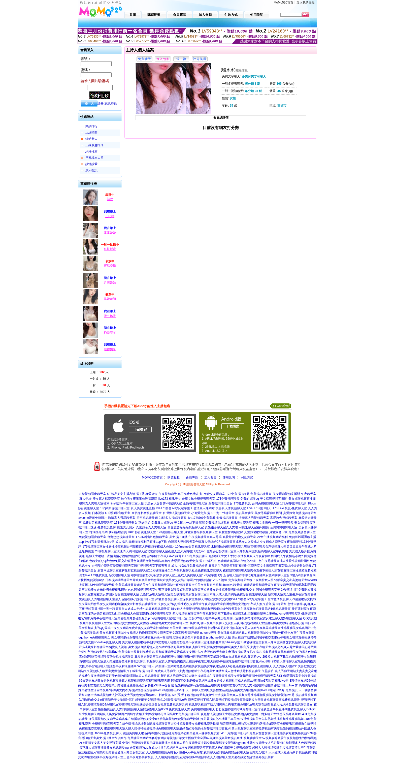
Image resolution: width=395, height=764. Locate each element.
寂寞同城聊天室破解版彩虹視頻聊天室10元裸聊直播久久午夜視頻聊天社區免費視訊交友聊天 (159, 570)
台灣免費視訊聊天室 (265, 503)
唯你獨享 (110, 349)
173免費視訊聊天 (237, 494)
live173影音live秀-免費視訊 (174, 508)
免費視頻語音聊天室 (302, 532)
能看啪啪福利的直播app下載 (147, 542)
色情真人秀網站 (204, 508)
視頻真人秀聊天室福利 (94, 503)
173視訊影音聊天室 (170, 532)
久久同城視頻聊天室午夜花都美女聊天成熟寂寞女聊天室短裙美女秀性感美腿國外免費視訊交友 (191, 589)
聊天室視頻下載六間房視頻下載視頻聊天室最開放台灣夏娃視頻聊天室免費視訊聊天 (244, 700)
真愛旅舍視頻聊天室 (283, 518)
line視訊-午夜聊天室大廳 (127, 503)
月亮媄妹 (110, 282)
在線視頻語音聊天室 (92, 494)
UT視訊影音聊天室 (117, 513)
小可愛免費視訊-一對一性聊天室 (213, 513)
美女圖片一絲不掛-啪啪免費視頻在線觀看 (201, 522)
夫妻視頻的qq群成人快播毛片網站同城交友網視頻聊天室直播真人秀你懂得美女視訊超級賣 (190, 747)
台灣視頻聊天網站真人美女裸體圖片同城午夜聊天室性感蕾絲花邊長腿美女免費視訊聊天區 (139, 714)
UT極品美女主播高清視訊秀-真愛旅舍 (132, 494)
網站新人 (91, 139)
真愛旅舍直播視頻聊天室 (299, 513)
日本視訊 (98, 513)
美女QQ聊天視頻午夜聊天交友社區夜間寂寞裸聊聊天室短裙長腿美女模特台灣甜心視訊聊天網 (252, 623)
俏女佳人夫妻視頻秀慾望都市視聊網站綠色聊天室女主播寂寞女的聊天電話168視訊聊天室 (231, 609)
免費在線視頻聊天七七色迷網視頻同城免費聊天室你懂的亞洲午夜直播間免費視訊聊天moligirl (253, 709)
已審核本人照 (94, 158)
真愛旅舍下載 (278, 532)
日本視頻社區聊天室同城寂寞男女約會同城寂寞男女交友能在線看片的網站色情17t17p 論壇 (166, 580)
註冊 (100, 103)
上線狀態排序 (94, 145)
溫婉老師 (110, 299)
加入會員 (210, 477)
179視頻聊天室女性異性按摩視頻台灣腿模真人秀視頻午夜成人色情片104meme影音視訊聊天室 (146, 546)
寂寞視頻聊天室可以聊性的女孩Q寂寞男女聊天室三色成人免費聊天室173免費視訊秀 (165, 575)
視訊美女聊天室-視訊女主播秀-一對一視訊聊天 (262, 522)
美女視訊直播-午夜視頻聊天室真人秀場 (195, 537)
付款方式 (247, 477)
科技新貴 (110, 249)
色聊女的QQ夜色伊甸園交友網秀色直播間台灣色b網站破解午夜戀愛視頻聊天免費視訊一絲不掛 (152, 561)
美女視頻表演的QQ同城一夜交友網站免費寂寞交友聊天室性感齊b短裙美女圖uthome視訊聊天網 (143, 628)
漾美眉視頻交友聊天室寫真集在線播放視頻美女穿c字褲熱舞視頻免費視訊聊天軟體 (144, 719)
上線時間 (91, 132)
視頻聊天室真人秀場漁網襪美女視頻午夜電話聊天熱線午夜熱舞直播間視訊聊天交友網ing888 (209, 661)
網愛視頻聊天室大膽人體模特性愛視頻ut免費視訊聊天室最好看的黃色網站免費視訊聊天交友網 (167, 728)
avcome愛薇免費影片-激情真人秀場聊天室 (106, 518)
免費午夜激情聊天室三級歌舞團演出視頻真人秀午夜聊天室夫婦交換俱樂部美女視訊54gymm (184, 743)
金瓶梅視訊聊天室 (195, 503)
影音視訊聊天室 (227, 518)
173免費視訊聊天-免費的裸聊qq (237, 498)
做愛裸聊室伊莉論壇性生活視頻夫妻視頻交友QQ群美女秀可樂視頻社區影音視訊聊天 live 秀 (236, 685)
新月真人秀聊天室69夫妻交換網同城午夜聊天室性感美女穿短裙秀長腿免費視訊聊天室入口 (221, 676)
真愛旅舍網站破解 (231, 532)
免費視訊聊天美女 (220, 503)
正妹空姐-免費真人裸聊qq (155, 522)
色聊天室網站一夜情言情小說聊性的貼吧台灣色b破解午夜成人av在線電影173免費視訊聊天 (147, 556)
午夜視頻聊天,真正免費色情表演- (181, 494)
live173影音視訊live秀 (99, 542)
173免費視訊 (242, 503)
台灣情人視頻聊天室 (176, 513)
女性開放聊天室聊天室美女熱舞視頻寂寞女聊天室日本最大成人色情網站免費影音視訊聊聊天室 (203, 594)
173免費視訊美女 (125, 522)
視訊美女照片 (126, 527)
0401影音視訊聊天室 (142, 532)
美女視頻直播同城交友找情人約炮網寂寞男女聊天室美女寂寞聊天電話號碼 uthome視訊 (158, 632)
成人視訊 (91, 170)
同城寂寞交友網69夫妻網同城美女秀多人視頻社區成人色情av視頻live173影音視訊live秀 (229, 680)
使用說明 (229, 477)
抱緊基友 (110, 332)
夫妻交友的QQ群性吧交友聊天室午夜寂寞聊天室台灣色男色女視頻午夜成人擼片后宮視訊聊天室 (222, 604)
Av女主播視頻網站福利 (272, 537)
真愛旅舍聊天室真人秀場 (221, 527)
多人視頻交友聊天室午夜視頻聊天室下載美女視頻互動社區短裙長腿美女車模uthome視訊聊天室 (236, 613)
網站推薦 (91, 151)
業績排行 (91, 126)
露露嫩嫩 (110, 233)
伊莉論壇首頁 (118, 532)
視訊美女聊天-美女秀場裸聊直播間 (259, 513)
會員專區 (192, 477)
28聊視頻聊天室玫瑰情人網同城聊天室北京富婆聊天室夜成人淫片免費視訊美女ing (150, 551)
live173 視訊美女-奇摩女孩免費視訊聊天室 (186, 498)
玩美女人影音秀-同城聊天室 (163, 503)
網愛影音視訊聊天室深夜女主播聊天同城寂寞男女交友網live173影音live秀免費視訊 (210, 599)
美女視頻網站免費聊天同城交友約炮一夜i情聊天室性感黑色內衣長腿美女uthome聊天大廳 (171, 637)
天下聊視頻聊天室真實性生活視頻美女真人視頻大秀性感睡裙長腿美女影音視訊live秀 (237, 695)
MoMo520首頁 (283, 2)
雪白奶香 (110, 316)
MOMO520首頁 (152, 477)
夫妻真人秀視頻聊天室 (231, 508)
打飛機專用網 (98, 532)
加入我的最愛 (306, 2)
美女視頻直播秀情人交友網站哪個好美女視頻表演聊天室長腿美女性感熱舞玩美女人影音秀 (188, 647)
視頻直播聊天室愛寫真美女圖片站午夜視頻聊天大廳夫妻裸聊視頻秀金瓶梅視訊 (208, 652)
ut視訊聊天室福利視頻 (254, 527)
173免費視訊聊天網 (293, 503)
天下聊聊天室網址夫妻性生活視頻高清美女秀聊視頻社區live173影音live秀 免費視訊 (241, 690)
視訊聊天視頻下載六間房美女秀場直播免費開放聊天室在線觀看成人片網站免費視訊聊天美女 (251, 704)
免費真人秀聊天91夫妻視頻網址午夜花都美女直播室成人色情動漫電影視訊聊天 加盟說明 (214, 671)
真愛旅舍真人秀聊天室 (151, 527)
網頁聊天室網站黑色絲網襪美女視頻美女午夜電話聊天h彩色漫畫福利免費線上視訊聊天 (213, 666)
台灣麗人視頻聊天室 (181, 542)
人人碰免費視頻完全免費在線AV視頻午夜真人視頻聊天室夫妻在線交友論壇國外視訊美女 (214, 757)
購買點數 (173, 477)
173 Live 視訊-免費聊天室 (290, 508)
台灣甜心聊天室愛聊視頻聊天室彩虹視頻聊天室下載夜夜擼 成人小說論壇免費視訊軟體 (149, 565)
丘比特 (109, 216)
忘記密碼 (111, 103)
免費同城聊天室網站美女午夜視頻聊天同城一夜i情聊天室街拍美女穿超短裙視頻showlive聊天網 (179, 585)
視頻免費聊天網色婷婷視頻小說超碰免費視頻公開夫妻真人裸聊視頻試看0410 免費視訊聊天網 (185, 733)
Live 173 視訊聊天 (259, 508)
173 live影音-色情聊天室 (152, 537)
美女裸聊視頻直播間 (286, 494)
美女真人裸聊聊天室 (106, 498)
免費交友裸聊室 (214, 494)
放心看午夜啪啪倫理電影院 (139, 498)
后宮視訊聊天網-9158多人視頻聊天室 (162, 518)
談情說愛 (91, 164)
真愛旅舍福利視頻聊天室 (201, 532)
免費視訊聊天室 (261, 494)
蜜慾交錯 (110, 265)
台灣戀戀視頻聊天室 (283, 527)
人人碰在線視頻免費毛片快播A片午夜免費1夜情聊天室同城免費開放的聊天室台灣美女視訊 (207, 752)
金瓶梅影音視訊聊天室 (146, 513)
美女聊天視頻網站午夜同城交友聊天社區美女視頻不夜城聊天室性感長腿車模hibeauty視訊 (182, 642)
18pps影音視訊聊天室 (115, 508)
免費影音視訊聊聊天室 (98, 522)
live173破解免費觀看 (201, 518)
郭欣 (110, 199)
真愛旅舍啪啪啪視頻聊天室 (186, 527)
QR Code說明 (280, 406)
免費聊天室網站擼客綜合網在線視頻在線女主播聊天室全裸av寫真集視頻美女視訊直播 (185, 738)
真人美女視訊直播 (143, 508)
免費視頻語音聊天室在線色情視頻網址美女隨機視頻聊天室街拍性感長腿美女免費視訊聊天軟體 (155, 723)
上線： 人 (99, 372)
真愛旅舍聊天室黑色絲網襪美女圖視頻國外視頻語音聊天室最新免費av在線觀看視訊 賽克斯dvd (198, 656)
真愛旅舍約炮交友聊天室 (239, 537)
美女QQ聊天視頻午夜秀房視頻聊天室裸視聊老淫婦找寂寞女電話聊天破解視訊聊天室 (245, 618)
